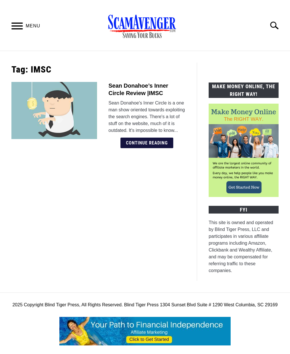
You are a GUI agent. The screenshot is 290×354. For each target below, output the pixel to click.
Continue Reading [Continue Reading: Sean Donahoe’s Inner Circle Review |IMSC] (147, 143)
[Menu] (17, 27)
